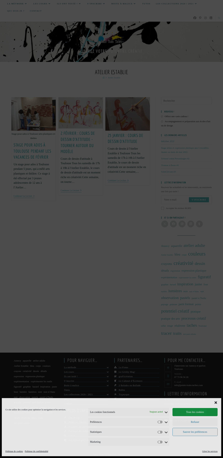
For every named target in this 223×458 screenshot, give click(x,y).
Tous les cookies (195, 412)
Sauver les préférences (195, 431)
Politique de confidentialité (36, 451)
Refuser (195, 421)
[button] (216, 402)
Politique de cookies (14, 451)
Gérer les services (210, 451)
